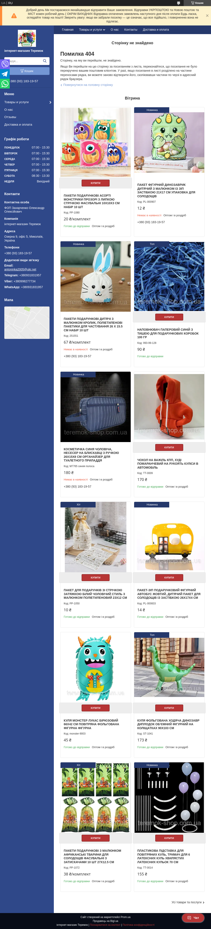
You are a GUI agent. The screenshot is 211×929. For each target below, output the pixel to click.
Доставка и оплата (18, 124)
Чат (193, 918)
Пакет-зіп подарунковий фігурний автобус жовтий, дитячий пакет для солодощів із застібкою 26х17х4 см (168, 593)
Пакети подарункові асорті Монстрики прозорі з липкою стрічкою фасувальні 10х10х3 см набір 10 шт (92, 201)
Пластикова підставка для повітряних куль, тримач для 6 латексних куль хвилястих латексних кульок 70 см (163, 856)
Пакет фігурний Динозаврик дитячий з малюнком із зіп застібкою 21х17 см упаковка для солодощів (166, 190)
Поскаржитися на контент (105, 924)
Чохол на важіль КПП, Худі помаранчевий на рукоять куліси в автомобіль (167, 463)
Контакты (130, 29)
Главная (67, 29)
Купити (95, 183)
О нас (8, 109)
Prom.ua (125, 917)
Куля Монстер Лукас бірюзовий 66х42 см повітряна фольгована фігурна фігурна (91, 724)
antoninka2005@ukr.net (20, 269)
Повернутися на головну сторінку (88, 85)
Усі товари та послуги (187, 902)
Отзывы (10, 117)
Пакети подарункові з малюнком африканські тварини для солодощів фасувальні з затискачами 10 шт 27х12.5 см (92, 856)
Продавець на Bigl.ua (105, 921)
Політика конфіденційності (139, 924)
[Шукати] (45, 61)
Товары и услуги (16, 102)
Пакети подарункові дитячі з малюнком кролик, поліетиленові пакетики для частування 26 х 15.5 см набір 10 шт (93, 324)
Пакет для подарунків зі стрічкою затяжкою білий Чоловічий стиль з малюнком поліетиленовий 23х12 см (95, 593)
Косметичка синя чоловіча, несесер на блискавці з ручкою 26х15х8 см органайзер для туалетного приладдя (91, 454)
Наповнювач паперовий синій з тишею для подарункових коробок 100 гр (168, 333)
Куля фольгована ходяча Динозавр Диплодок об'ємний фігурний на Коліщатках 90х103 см (168, 724)
